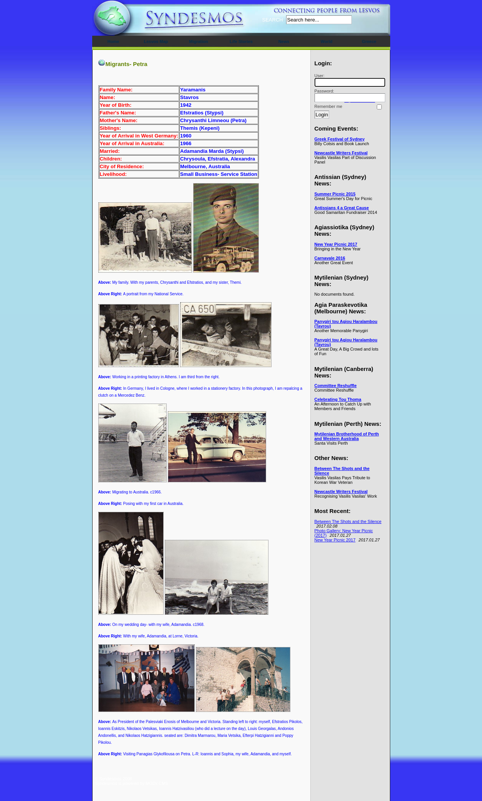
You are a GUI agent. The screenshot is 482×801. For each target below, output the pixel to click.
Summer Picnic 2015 (335, 194)
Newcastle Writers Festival (341, 153)
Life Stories (241, 41)
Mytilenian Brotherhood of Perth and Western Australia (347, 436)
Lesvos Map (156, 41)
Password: (349, 95)
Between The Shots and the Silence (348, 521)
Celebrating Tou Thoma (338, 399)
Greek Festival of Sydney (340, 139)
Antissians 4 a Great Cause (342, 207)
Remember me (329, 106)
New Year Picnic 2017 (336, 244)
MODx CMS (157, 783)
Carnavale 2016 (330, 258)
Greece (369, 41)
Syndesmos (141, 22)
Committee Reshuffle (336, 385)
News (284, 41)
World (327, 41)
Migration (198, 41)
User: (349, 80)
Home (113, 41)
